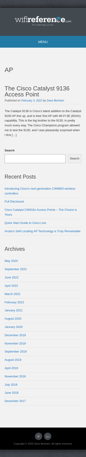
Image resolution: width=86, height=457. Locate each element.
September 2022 (16, 269)
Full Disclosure (14, 201)
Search (9, 150)
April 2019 (11, 368)
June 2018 (12, 392)
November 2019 (15, 343)
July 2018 (11, 384)
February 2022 (14, 302)
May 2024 (11, 261)
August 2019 (13, 360)
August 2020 (13, 318)
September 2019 (16, 351)
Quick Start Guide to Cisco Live (25, 223)
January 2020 (14, 327)
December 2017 (15, 401)
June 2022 (12, 277)
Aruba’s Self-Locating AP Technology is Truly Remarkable (42, 231)
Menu (43, 42)
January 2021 (14, 310)
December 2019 (15, 335)
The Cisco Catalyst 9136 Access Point (37, 91)
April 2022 (11, 285)
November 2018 (15, 376)
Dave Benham (55, 100)
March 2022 (12, 294)
